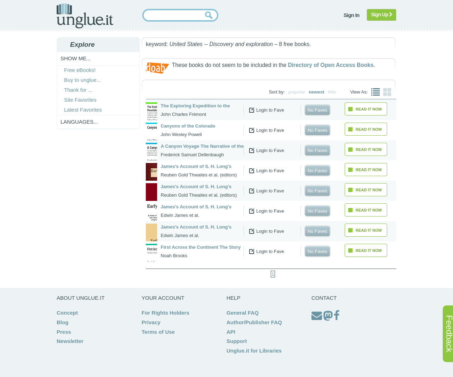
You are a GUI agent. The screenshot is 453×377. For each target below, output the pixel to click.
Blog (62, 322)
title (332, 92)
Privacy (151, 322)
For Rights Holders (165, 313)
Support (236, 341)
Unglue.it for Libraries (254, 351)
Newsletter (70, 341)
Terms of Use (158, 332)
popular (296, 92)
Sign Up (381, 14)
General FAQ (242, 313)
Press (64, 332)
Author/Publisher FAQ (254, 322)
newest (316, 92)
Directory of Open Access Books (330, 65)
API (230, 332)
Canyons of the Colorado (188, 126)
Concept (67, 313)
